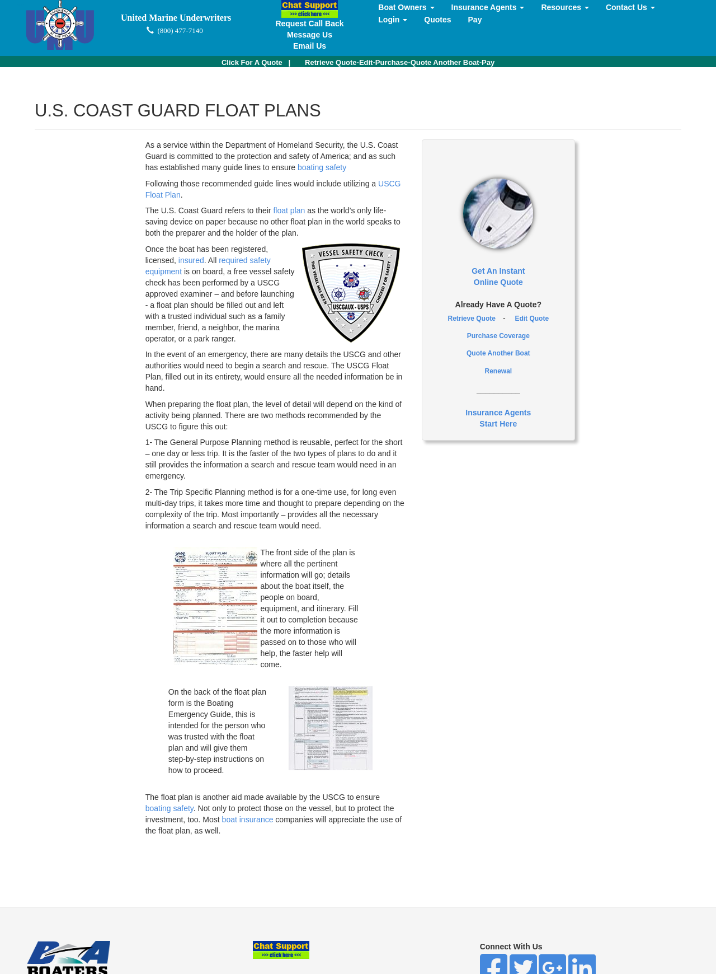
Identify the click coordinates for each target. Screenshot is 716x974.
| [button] (256, 62)
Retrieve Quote (472, 318)
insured (191, 260)
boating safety (322, 167)
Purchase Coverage (498, 336)
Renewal (498, 371)
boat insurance (249, 819)
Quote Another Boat (498, 353)
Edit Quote (532, 318)
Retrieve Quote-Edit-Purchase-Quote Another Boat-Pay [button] (399, 62)
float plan (289, 210)
